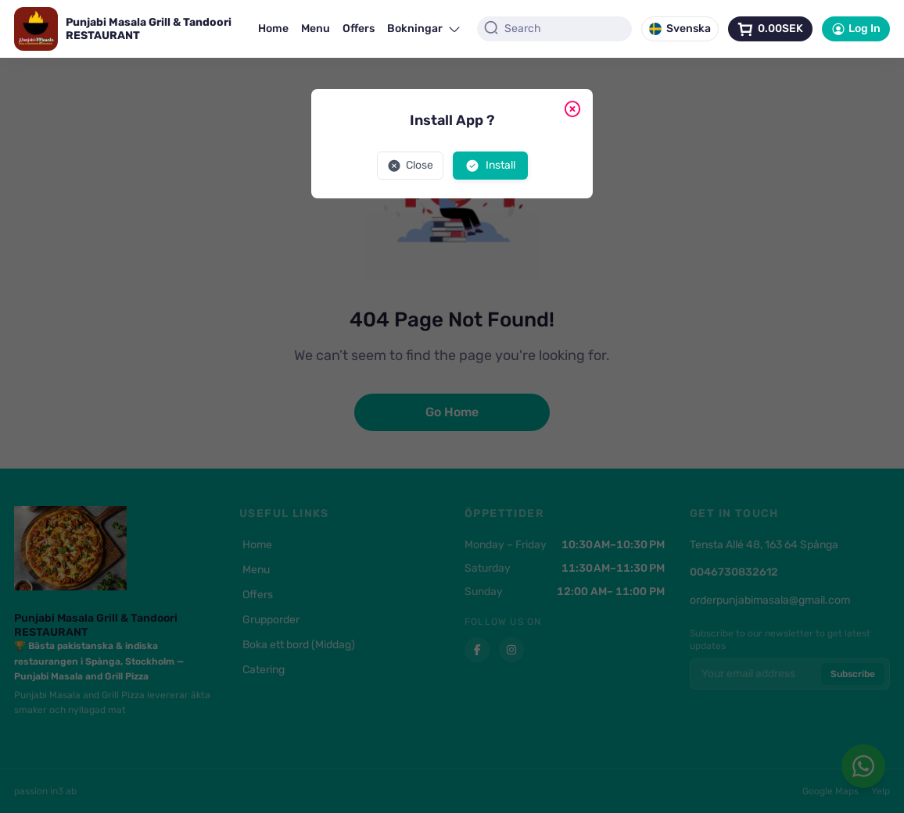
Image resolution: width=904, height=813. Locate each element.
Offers (359, 28)
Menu (315, 28)
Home (273, 28)
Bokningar (424, 28)
